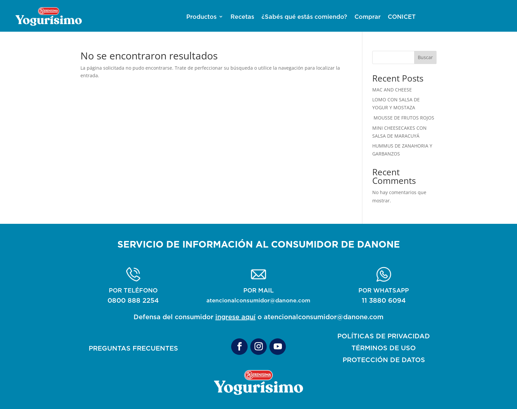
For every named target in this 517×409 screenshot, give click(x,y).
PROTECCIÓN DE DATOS (384, 359)
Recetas (242, 17)
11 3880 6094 (384, 300)
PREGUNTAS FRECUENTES (133, 348)
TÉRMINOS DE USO (383, 347)
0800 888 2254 (133, 300)
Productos (201, 17)
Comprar (367, 17)
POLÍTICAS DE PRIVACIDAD (383, 335)
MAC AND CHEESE (392, 89)
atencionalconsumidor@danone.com (258, 300)
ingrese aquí (235, 316)
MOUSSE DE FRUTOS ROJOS (403, 118)
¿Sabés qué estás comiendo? (304, 17)
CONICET (402, 17)
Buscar (425, 57)
